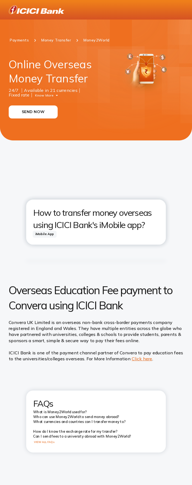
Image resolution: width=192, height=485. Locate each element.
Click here (142, 358)
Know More (44, 95)
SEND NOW (33, 111)
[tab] (45, 234)
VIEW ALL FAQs (44, 442)
